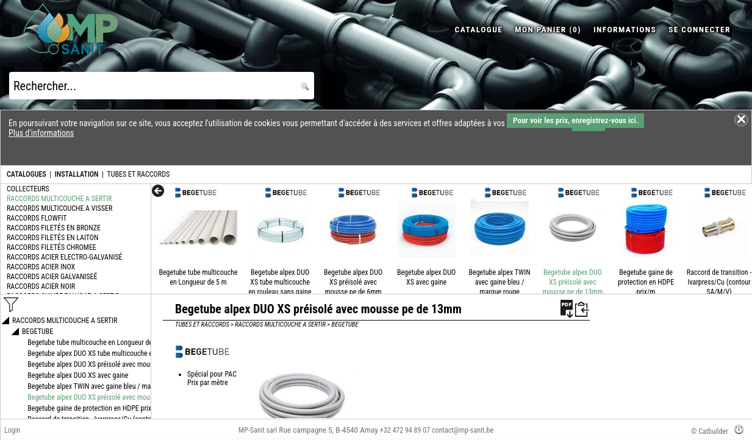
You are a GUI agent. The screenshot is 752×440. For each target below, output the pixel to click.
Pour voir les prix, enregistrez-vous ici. (575, 120)
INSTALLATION (77, 174)
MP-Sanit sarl (257, 430)
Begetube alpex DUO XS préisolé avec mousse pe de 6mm (353, 282)
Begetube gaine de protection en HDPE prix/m (646, 282)
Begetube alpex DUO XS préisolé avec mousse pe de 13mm (573, 282)
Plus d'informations (41, 133)
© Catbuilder (709, 431)
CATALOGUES (26, 174)
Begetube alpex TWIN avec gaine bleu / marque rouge (500, 282)
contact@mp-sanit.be (462, 430)
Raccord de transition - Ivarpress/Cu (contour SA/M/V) (719, 282)
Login (12, 430)
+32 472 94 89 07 (405, 430)
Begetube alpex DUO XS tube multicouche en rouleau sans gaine (279, 282)
